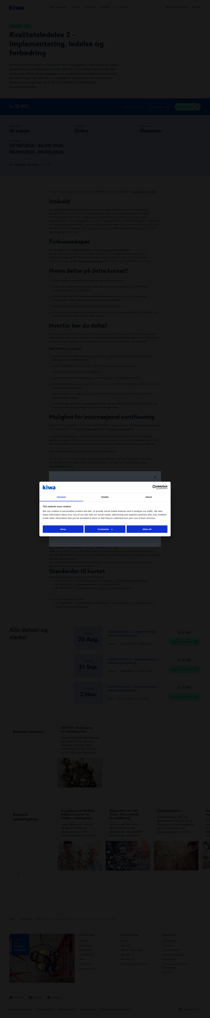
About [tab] (149, 497)
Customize (105, 529)
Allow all (146, 529)
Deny (63, 529)
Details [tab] (105, 497)
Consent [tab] (61, 497)
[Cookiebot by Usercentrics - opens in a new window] (154, 487)
